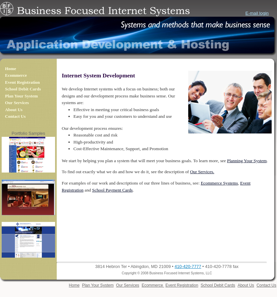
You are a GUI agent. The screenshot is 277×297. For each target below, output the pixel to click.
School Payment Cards (112, 190)
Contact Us (15, 116)
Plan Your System (21, 95)
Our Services (17, 102)
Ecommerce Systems (219, 183)
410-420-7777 (188, 266)
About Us (13, 109)
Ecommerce (16, 75)
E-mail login (257, 13)
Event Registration (22, 82)
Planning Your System (247, 160)
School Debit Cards (23, 88)
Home (10, 68)
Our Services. (202, 171)
